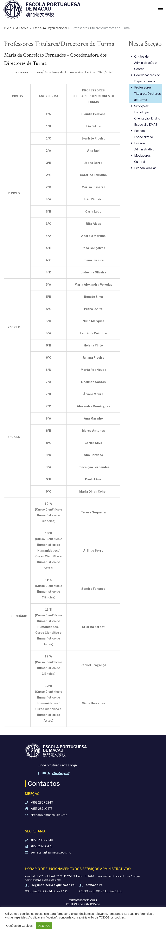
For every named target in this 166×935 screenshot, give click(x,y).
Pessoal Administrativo (144, 146)
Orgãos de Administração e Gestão (145, 63)
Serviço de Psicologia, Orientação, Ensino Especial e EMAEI (147, 115)
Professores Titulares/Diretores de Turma (147, 94)
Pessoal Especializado (143, 134)
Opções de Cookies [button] (19, 925)
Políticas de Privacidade (83, 904)
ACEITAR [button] (44, 925)
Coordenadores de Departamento (147, 78)
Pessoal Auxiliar (145, 168)
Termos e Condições (83, 900)
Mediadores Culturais (142, 158)
